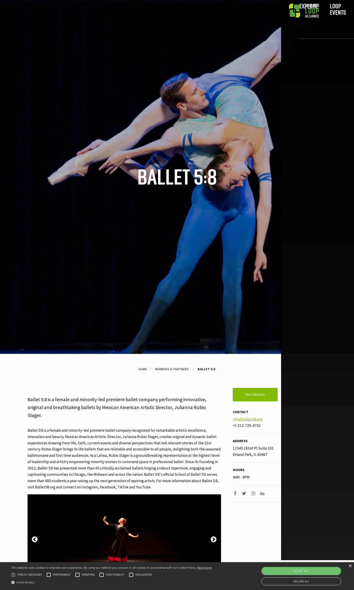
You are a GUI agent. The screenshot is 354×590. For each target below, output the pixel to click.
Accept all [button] (301, 571)
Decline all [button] (301, 581)
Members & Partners (172, 369)
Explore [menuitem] (100, 17)
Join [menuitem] (256, 17)
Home (143, 369)
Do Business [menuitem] (217, 17)
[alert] (177, 576)
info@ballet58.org (248, 419)
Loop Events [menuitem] (139, 17)
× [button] (350, 566)
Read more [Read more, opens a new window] (204, 568)
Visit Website (261, 394)
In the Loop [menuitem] (178, 17)
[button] (13, 574)
